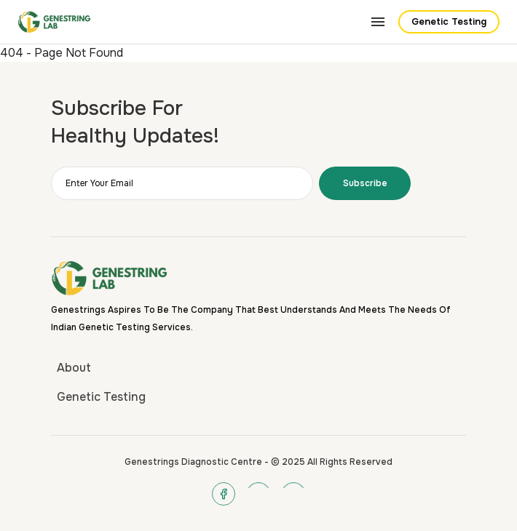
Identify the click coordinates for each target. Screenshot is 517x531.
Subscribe (365, 183)
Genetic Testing (449, 22)
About (74, 367)
